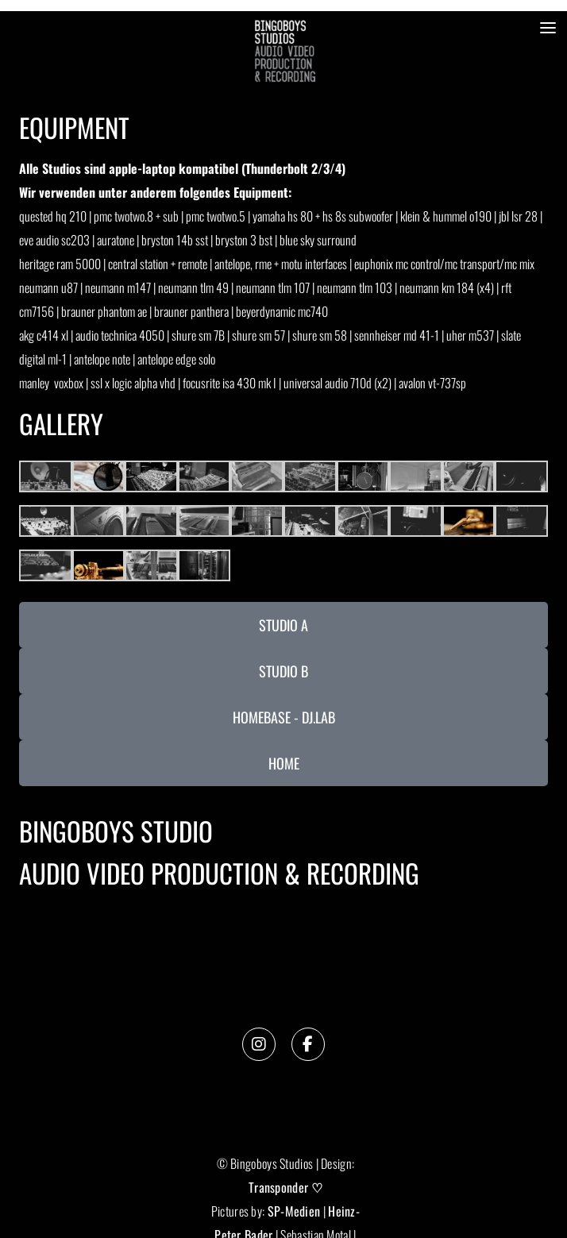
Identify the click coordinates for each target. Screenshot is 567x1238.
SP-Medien (294, 1211)
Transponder (278, 1187)
